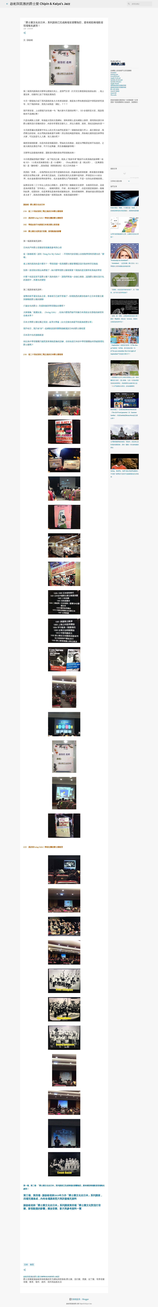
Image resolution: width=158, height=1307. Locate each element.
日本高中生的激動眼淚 (33, 335)
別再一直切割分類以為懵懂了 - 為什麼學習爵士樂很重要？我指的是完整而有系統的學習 (62, 270)
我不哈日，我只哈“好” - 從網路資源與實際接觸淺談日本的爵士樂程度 (54, 328)
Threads (113, 95)
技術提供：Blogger (79, 1299)
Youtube (113, 73)
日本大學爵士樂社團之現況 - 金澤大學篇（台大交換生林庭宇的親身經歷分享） (58, 322)
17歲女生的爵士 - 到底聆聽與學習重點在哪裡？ (44, 306)
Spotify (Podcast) (117, 80)
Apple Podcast (116, 78)
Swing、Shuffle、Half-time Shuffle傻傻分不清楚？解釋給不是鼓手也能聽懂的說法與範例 (125, 474)
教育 (32, 1264)
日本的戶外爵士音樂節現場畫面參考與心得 (42, 247)
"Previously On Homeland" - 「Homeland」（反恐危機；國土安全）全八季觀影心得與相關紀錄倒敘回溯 (125, 263)
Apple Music (115, 83)
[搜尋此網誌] (141, 3)
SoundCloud (115, 76)
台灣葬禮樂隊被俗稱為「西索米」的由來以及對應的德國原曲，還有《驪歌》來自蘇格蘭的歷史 (125, 444)
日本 (26, 1264)
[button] (24, 33)
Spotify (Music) (116, 82)
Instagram (114, 74)
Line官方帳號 (115, 91)
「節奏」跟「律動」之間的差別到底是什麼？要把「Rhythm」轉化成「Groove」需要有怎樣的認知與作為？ (125, 319)
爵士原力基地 (115, 89)
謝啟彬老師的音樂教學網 (118, 87)
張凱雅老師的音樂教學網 (118, 85)
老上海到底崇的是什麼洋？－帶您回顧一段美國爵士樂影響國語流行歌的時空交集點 (60, 264)
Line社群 (113, 93)
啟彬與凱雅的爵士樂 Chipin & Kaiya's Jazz (40, 3)
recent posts (134, 178)
